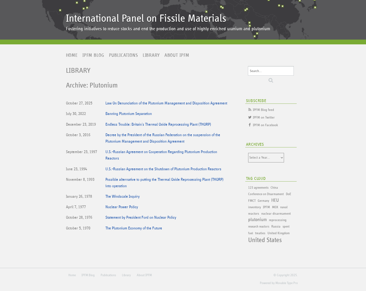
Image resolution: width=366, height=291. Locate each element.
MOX (275, 207)
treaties (260, 233)
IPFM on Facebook (265, 125)
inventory (254, 207)
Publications (123, 55)
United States (265, 240)
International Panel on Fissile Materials (146, 18)
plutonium (257, 219)
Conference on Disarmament (266, 194)
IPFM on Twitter (264, 117)
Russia (275, 226)
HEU (275, 200)
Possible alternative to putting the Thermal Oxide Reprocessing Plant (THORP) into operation (164, 183)
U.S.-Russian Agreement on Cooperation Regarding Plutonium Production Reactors (161, 155)
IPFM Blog (93, 55)
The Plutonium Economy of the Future (133, 228)
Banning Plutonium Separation (128, 114)
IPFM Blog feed (263, 110)
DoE (288, 194)
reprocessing (277, 220)
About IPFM (177, 55)
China (274, 187)
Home (72, 55)
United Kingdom (279, 233)
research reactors (258, 226)
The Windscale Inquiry (122, 197)
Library (151, 55)
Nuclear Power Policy (121, 207)
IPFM (266, 207)
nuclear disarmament (276, 213)
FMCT (252, 201)
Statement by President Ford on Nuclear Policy (140, 218)
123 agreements (258, 187)
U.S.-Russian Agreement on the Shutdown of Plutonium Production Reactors (163, 169)
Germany (263, 201)
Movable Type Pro (286, 283)
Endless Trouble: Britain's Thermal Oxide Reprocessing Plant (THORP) (158, 125)
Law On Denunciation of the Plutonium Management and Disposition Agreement (166, 103)
